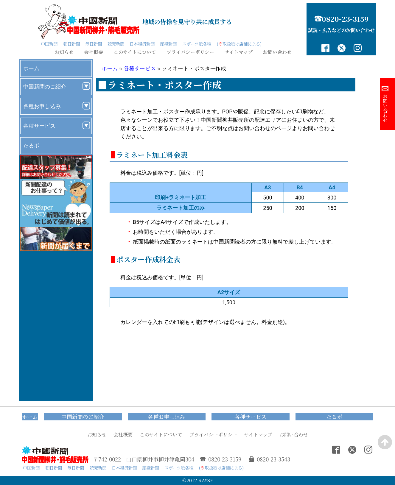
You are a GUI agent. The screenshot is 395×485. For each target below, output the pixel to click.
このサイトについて (134, 52)
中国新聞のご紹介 (44, 86)
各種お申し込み (42, 106)
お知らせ (64, 52)
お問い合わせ (277, 52)
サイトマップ (239, 52)
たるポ (31, 145)
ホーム (31, 68)
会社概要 (93, 52)
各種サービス (39, 126)
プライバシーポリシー (190, 52)
